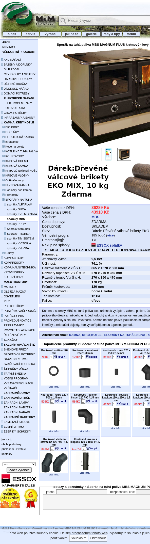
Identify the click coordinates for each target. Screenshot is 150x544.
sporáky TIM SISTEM (17, 238)
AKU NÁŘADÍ (11, 59)
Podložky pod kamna (16, 189)
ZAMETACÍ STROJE (15, 421)
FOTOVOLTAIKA (13, 107)
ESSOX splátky (106, 245)
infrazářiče (9, 141)
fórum (131, 34)
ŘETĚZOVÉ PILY (13, 335)
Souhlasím (78, 538)
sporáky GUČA (13, 209)
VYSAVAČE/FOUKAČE (17, 383)
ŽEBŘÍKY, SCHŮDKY (16, 431)
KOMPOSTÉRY (12, 257)
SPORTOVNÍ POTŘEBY (18, 354)
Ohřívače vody (12, 180)
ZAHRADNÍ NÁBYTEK (16, 407)
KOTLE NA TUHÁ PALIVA (19, 151)
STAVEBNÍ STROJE (15, 359)
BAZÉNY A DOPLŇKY (16, 64)
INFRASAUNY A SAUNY (18, 117)
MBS (95, 217)
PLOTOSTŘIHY (12, 306)
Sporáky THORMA (15, 233)
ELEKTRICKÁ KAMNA (17, 136)
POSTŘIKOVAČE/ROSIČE (19, 310)
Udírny (7, 252)
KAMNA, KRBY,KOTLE (85, 335)
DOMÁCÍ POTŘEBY (15, 93)
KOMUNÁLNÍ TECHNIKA (18, 267)
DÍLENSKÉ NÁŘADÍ (15, 88)
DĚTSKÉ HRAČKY (14, 83)
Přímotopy (9, 194)
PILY (5, 301)
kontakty (6, 453)
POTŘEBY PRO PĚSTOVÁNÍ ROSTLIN (15, 316)
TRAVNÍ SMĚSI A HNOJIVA (13, 374)
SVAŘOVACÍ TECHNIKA (18, 363)
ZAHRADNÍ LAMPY (15, 402)
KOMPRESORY (12, 262)
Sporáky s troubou (15, 228)
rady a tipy (112, 34)
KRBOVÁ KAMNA (14, 165)
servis (30, 34)
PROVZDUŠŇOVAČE (16, 320)
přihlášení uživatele (13, 449)
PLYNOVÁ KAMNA (15, 185)
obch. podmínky (11, 444)
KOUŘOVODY (12, 156)
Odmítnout (98, 538)
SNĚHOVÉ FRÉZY (14, 349)
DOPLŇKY (10, 132)
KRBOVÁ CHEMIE (15, 161)
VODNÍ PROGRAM (14, 378)
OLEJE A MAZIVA (13, 291)
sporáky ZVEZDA (15, 248)
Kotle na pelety (12, 146)
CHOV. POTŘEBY (14, 112)
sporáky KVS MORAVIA (19, 214)
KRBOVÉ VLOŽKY (15, 175)
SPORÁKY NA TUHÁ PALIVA (16, 200)
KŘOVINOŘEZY (13, 272)
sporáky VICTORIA (16, 243)
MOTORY (8, 286)
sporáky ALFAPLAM (16, 204)
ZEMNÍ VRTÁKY (13, 426)
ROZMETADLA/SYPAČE (18, 330)
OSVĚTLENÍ (10, 296)
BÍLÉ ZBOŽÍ (10, 69)
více (110, 235)
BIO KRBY (10, 127)
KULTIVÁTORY (12, 277)
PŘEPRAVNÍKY (12, 325)
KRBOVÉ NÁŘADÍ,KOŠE (19, 170)
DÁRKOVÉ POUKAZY (16, 79)
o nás (12, 34)
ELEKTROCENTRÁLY (16, 103)
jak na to (71, 34)
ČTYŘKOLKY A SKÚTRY (18, 74)
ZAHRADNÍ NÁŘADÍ (15, 412)
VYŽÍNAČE (9, 388)
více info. (54, 387)
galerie (91, 34)
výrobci (50, 34)
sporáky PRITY (13, 224)
